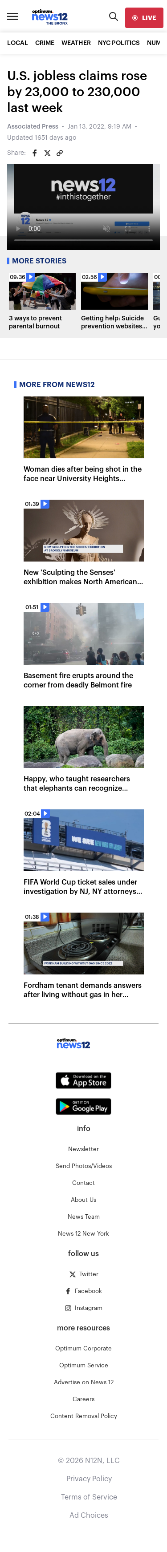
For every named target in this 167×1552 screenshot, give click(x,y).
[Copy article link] (59, 153)
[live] (144, 18)
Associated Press (32, 127)
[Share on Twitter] (47, 153)
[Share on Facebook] (34, 153)
